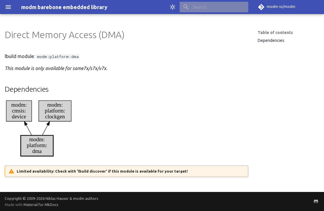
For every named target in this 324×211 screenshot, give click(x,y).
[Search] (214, 7)
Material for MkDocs (40, 205)
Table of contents (275, 32)
